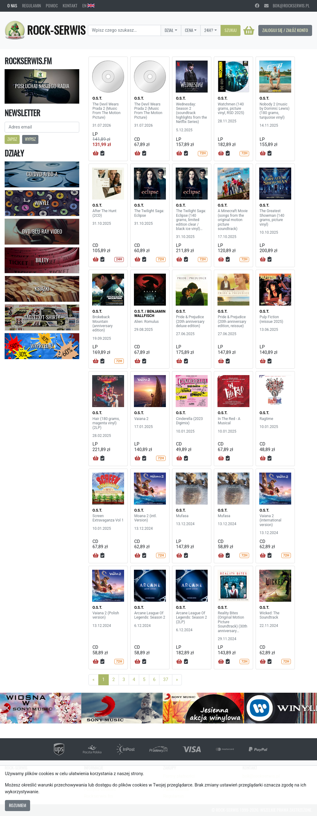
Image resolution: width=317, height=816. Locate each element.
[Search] (124, 30)
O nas (12, 5)
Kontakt (70, 5)
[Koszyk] (249, 30)
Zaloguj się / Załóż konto (285, 30)
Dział (169, 30)
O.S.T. (97, 98)
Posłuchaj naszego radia (42, 86)
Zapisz (12, 139)
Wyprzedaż (41, 346)
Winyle (42, 203)
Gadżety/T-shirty (42, 317)
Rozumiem (17, 805)
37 (165, 679)
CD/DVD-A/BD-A (41, 174)
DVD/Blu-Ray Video (42, 231)
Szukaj (231, 30)
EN (88, 5)
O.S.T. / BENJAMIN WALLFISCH (150, 313)
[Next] (177, 679)
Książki (42, 288)
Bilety (42, 260)
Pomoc (52, 5)
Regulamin (31, 5)
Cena (189, 30)
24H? (208, 30)
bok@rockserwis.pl (287, 5)
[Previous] (93, 679)
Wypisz (30, 139)
